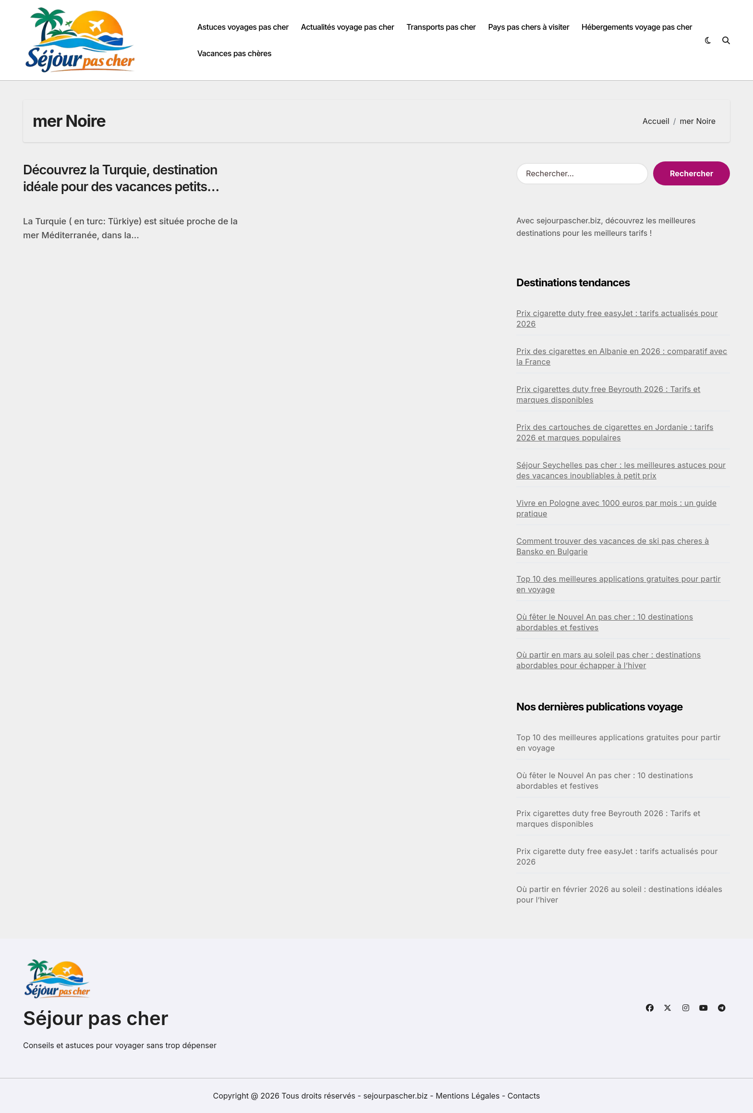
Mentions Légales (469, 1096)
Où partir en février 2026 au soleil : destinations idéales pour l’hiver (619, 894)
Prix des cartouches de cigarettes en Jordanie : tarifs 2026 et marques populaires (614, 432)
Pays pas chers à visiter (528, 27)
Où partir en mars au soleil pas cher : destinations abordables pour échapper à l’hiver (608, 660)
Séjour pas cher (96, 1018)
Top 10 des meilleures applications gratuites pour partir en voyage (618, 584)
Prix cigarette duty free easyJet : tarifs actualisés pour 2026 (616, 318)
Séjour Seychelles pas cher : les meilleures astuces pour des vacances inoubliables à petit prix (621, 470)
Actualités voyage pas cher (347, 27)
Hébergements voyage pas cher (637, 27)
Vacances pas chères (234, 53)
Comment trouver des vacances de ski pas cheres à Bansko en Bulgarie (612, 546)
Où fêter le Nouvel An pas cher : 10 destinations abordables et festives (604, 622)
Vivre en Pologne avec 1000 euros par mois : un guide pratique (616, 508)
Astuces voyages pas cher (243, 27)
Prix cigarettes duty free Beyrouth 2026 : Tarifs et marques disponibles (608, 394)
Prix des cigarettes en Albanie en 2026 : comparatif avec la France (621, 356)
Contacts (524, 1096)
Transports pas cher (441, 27)
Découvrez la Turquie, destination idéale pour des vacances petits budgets (120, 186)
